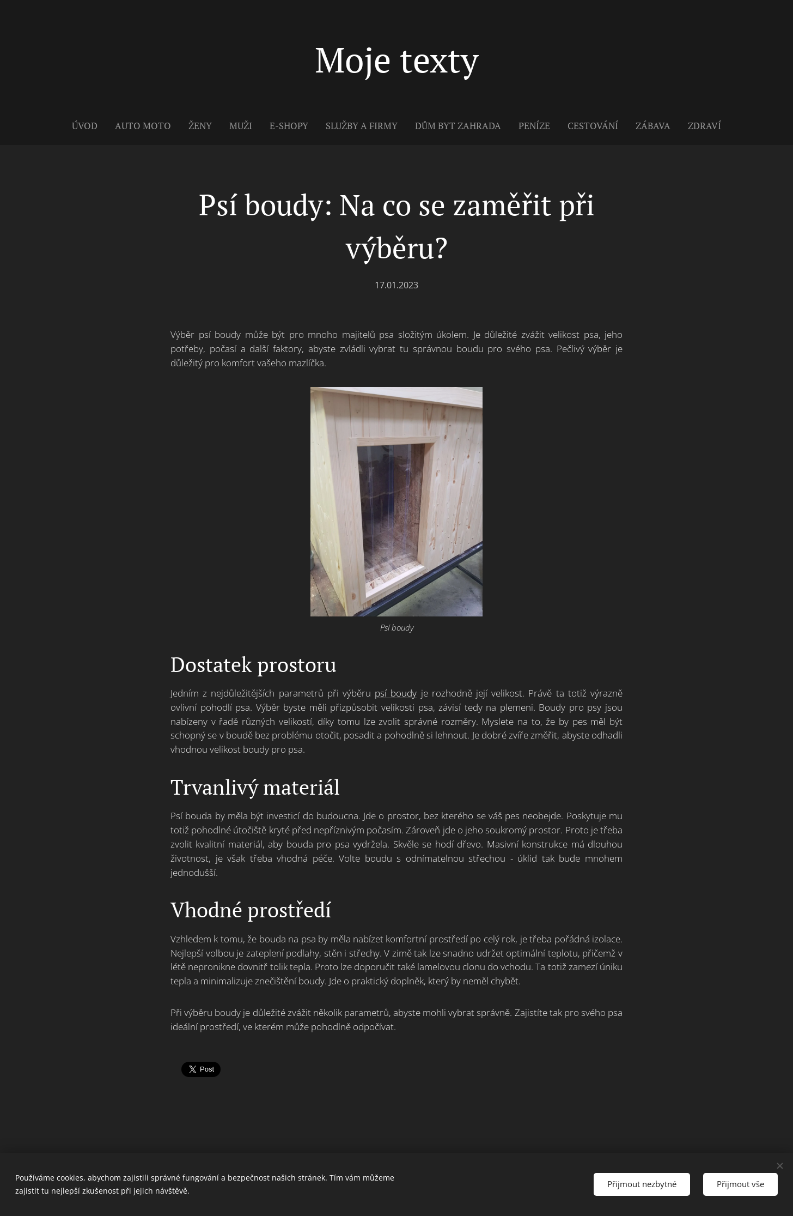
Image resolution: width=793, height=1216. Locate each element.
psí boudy (396, 693)
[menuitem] (89, 126)
